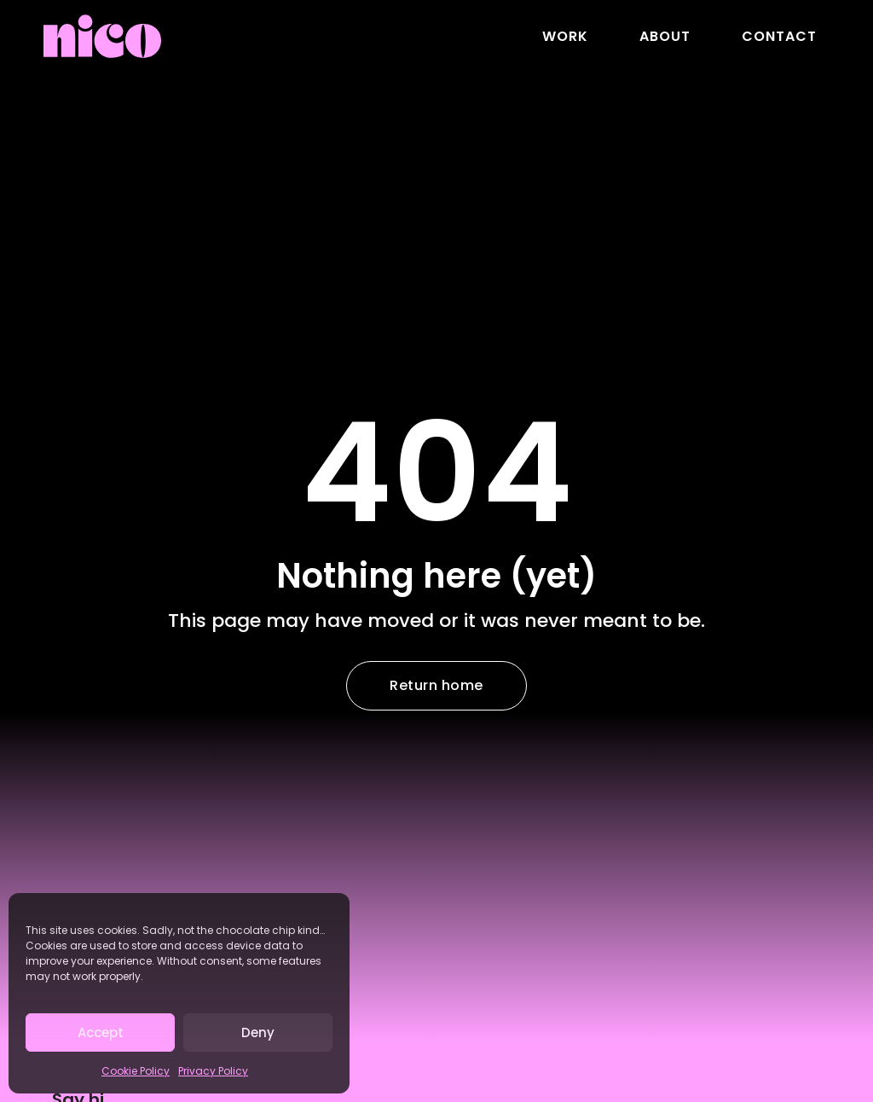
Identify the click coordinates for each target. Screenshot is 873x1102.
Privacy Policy (213, 1071)
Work (565, 36)
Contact (779, 36)
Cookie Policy (135, 1071)
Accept (101, 1032)
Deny (258, 1032)
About (665, 36)
